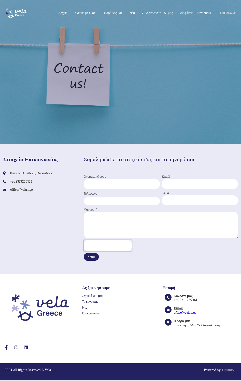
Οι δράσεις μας (113, 13)
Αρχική (63, 13)
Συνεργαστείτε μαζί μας (157, 13)
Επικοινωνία (228, 13)
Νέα (132, 13)
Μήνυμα (89, 209)
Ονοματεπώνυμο (95, 176)
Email (166, 176)
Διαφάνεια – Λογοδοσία (196, 13)
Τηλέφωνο (91, 193)
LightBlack (228, 370)
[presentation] (108, 245)
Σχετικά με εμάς (85, 13)
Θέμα (166, 193)
